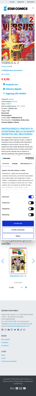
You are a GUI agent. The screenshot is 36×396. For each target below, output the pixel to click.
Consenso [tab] (5, 163)
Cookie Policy (18, 384)
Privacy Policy (18, 381)
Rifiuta (18, 236)
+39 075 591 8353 (10, 321)
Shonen (14, 101)
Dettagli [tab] (14, 163)
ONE (4, 70)
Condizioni (5, 346)
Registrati (20, 2)
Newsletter (30, 2)
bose (20, 70)
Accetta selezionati (18, 230)
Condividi (5, 74)
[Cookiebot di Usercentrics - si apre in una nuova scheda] (25, 158)
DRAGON (4, 66)
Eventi (3, 358)
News (3, 355)
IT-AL (11, 381)
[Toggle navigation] (33, 8)
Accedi (12, 2)
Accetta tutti (18, 223)
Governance (28, 381)
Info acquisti (5, 339)
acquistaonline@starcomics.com (18, 326)
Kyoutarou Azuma (12, 70)
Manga (11, 99)
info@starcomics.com (9, 324)
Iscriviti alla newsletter (9, 361)
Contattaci (5, 342)
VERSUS (8, 104)
